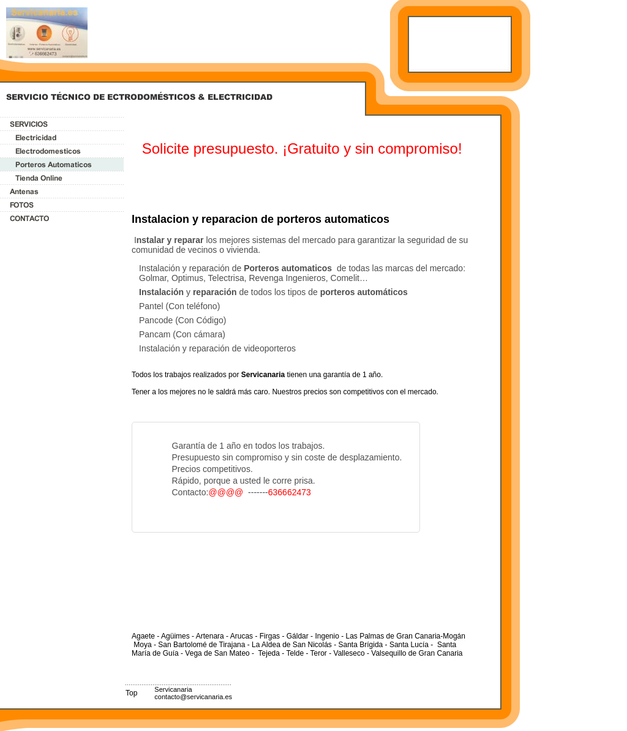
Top (131, 693)
